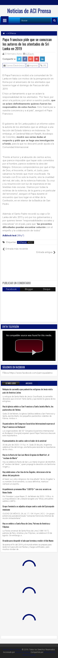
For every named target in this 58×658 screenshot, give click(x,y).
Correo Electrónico (13, 65)
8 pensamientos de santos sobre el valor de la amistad (24, 440)
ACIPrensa (22, 242)
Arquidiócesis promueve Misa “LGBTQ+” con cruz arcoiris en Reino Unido (26, 490)
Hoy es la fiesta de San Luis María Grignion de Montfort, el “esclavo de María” (25, 456)
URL (43, 65)
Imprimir (32, 65)
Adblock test (9, 235)
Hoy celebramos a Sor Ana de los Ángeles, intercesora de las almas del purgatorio (26, 473)
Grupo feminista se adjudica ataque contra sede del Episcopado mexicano (28, 508)
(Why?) (20, 235)
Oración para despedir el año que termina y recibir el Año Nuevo (27, 540)
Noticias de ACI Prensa (29, 11)
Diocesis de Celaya (22, 652)
